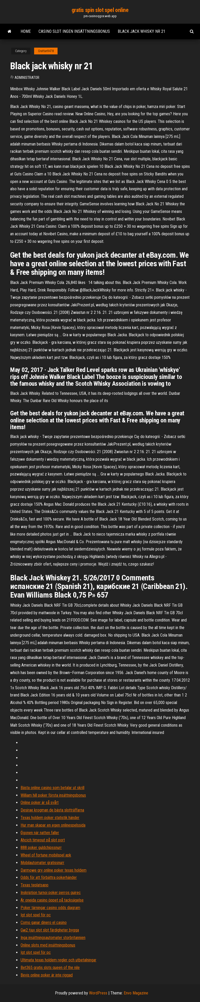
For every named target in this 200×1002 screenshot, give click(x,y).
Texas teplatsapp (34, 885)
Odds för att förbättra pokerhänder (49, 877)
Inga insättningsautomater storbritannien (53, 937)
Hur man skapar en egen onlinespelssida (53, 825)
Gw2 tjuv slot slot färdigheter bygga (50, 930)
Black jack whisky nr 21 (141, 31)
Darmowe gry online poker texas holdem (53, 870)
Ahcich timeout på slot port (43, 840)
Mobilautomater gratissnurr (42, 862)
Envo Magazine (136, 993)
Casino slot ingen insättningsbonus (74, 31)
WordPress (98, 993)
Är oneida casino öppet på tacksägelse (52, 900)
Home (26, 31)
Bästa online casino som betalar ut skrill (52, 787)
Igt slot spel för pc (36, 914)
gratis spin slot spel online (100, 10)
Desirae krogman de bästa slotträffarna (52, 810)
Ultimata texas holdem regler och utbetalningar (58, 959)
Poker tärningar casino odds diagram (50, 907)
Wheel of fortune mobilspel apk (46, 855)
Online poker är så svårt (40, 802)
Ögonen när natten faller (40, 832)
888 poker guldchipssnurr (41, 847)
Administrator (27, 77)
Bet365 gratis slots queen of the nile (50, 967)
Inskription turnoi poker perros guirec (51, 892)
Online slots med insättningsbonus (48, 945)
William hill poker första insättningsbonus (53, 795)
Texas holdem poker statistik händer (50, 817)
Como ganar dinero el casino (44, 922)
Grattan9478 (46, 51)
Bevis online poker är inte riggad (47, 975)
